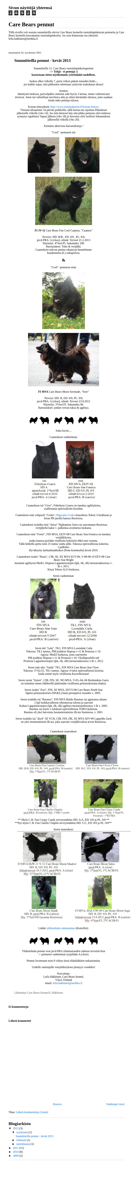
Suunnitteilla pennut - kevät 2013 (34, 1136)
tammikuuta (23, 1143)
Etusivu (57, 1104)
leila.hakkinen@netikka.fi (67, 983)
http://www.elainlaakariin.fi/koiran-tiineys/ (74, 106)
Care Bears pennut (31, 24)
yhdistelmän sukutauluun (61, 928)
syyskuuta (22, 1132)
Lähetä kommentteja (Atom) (32, 1112)
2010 (16, 1151)
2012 (16, 1128)
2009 (16, 1155)
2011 (16, 1147)
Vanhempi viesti (115, 1104)
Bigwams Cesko (65, 515)
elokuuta (21, 1140)
